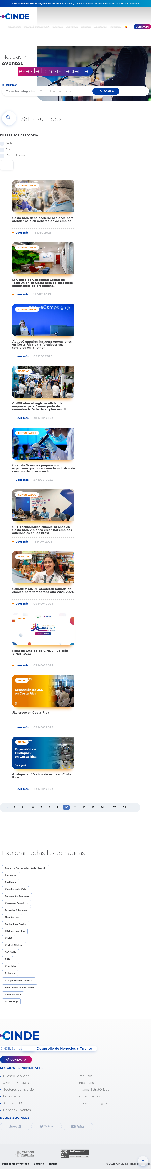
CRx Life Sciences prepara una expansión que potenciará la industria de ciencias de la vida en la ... (43, 468)
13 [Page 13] (93, 807)
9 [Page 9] (57, 807)
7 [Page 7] (41, 807)
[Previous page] (7, 807)
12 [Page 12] (84, 807)
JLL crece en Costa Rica (30, 712)
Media (9, 149)
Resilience (10, 882)
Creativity (10, 966)
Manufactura (12, 917)
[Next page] (133, 807)
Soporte (39, 1163)
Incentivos (86, 1082)
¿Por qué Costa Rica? (19, 1082)
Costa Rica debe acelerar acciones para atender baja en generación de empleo (42, 219)
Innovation (11, 875)
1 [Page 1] (14, 807)
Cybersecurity (13, 994)
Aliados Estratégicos (94, 1089)
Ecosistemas (12, 1095)
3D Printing (11, 1001)
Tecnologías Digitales (17, 896)
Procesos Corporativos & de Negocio (25, 868)
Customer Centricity (16, 903)
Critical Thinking (14, 945)
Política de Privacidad (15, 1163)
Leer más (22, 232)
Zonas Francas (89, 1095)
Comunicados (14, 155)
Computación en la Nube (18, 980)
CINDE (8, 938)
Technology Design (15, 924)
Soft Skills (10, 952)
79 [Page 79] (124, 807)
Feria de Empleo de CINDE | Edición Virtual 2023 (40, 652)
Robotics (10, 973)
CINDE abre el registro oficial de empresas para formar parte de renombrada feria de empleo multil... (40, 406)
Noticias (10, 143)
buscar (105, 91)
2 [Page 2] (22, 807)
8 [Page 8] (49, 807)
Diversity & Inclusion (16, 910)
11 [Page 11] (75, 807)
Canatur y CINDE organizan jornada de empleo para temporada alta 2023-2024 (43, 590)
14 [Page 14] (102, 807)
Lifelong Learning (15, 931)
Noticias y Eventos (17, 1109)
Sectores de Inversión (19, 1089)
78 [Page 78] (114, 807)
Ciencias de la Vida (15, 889)
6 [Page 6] (33, 807)
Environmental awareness (19, 987)
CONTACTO (16, 1059)
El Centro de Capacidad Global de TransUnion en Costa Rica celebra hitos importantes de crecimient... (42, 282)
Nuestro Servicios (16, 1075)
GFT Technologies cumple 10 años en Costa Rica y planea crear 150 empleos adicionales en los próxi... (42, 530)
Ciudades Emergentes (95, 1102)
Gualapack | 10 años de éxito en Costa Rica (41, 776)
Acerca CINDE (13, 1102)
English (53, 1163)
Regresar (11, 85)
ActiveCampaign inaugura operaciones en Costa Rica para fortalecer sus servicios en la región (42, 344)
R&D (7, 959)
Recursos (86, 1075)
